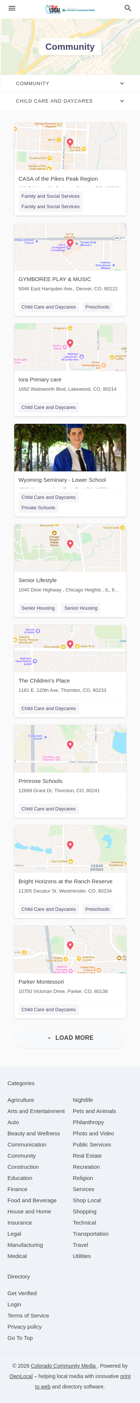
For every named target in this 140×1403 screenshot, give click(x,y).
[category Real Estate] (87, 1155)
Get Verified (22, 1293)
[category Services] (83, 1189)
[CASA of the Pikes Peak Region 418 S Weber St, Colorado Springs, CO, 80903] (70, 158)
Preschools (97, 307)
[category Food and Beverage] (32, 1200)
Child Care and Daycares (49, 307)
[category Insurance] (19, 1222)
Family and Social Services (51, 196)
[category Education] (19, 1178)
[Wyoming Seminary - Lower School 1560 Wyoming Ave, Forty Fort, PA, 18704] (70, 459)
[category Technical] (84, 1222)
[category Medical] (17, 1256)
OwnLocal (20, 1376)
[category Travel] (80, 1245)
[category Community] (21, 1155)
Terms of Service (28, 1315)
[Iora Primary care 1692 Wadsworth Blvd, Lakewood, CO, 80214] (70, 359)
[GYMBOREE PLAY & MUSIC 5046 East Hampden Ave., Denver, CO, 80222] (70, 259)
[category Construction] (23, 1167)
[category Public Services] (92, 1144)
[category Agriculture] (20, 1100)
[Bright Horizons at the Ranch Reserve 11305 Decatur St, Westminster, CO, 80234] (70, 861)
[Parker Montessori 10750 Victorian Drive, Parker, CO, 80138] (70, 961)
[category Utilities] (82, 1256)
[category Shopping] (84, 1211)
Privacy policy (24, 1326)
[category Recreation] (86, 1167)
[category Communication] (26, 1144)
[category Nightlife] (83, 1100)
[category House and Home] (29, 1211)
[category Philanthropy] (88, 1122)
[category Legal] (14, 1234)
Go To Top (20, 1338)
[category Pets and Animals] (94, 1111)
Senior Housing (38, 608)
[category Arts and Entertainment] (36, 1111)
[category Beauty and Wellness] (33, 1133)
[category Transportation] (91, 1234)
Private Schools (38, 507)
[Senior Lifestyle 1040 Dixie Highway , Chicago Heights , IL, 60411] (70, 560)
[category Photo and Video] (93, 1133)
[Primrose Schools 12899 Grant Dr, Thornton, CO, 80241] (70, 760)
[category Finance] (17, 1189)
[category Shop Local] (87, 1200)
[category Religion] (83, 1178)
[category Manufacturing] (25, 1245)
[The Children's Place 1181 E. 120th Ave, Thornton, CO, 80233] (70, 660)
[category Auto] (13, 1122)
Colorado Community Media (64, 1366)
